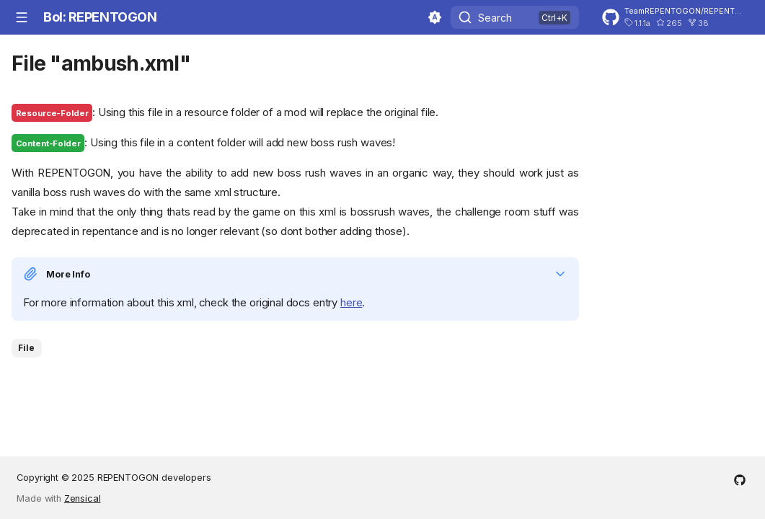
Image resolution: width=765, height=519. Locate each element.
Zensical (82, 498)
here (351, 302)
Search (495, 18)
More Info (68, 274)
